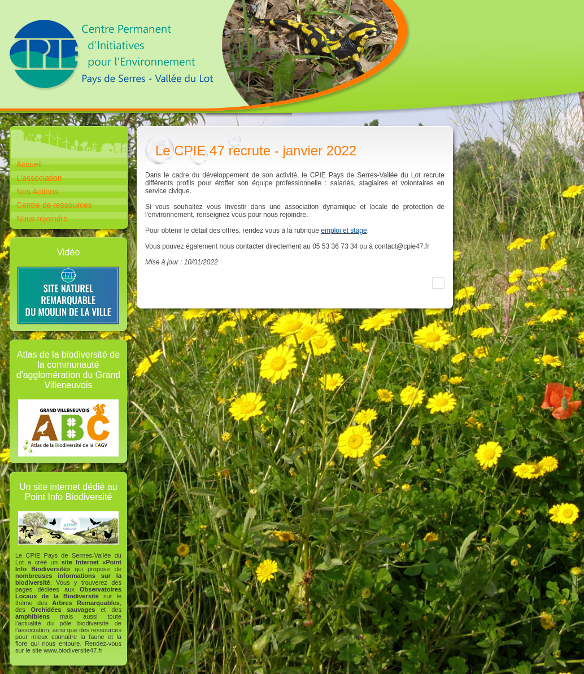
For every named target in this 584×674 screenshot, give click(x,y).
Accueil (29, 164)
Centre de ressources (54, 205)
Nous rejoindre (42, 218)
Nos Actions (37, 191)
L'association (39, 177)
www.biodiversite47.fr (72, 650)
